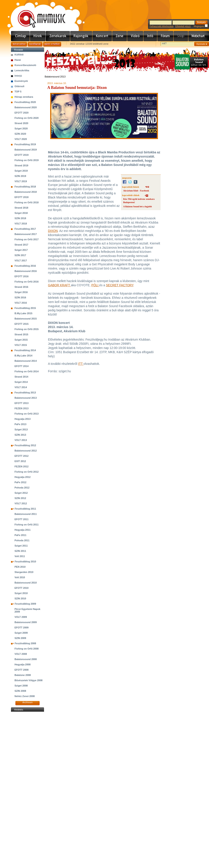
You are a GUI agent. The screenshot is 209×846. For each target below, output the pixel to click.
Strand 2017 (21, 244)
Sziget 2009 (21, 632)
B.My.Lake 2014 (23, 355)
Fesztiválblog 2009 (25, 603)
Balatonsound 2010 (26, 582)
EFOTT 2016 (22, 276)
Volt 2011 (20, 556)
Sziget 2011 (21, 545)
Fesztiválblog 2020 (25, 102)
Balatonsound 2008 (26, 659)
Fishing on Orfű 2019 (26, 160)
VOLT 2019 (21, 181)
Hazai (18, 60)
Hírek (38, 36)
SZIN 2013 (20, 434)
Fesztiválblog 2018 (25, 186)
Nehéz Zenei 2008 (25, 696)
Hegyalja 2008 (23, 664)
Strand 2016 (21, 287)
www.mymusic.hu (38, 14)
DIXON (53, 231)
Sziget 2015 (21, 339)
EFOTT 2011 (22, 519)
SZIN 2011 (20, 551)
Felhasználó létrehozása (161, 26)
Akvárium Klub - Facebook (136, 190)
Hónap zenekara (24, 96)
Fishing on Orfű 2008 (26, 648)
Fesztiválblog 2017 (25, 229)
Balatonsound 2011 (26, 514)
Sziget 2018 (21, 213)
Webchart (198, 36)
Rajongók (81, 36)
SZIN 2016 (20, 297)
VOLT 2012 (21, 503)
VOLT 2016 (21, 302)
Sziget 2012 (21, 493)
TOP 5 (18, 91)
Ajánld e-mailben (52, 44)
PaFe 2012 (20, 482)
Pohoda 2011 (22, 540)
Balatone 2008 (23, 675)
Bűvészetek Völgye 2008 (28, 680)
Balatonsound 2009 (26, 622)
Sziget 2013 (21, 429)
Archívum (27, 702)
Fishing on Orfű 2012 (26, 471)
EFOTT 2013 (22, 403)
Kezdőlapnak (35, 44)
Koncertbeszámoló (25, 65)
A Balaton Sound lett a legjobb (137, 206)
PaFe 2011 (20, 535)
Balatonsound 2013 (26, 397)
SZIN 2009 (20, 638)
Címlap (20, 36)
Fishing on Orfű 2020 (26, 118)
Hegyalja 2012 (23, 477)
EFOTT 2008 (22, 669)
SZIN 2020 (20, 133)
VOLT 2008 (21, 654)
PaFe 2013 (20, 424)
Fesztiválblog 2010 (25, 561)
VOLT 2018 (21, 223)
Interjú (18, 75)
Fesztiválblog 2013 (25, 392)
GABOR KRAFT (59, 285)
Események (21, 81)
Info (150, 36)
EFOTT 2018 (22, 197)
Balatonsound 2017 (26, 234)
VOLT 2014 (21, 387)
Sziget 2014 (21, 382)
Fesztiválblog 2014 (25, 350)
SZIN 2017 (20, 255)
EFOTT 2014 (22, 366)
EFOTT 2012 (22, 456)
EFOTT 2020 (22, 112)
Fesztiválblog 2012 (25, 445)
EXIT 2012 (20, 461)
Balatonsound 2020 (26, 107)
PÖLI (95, 285)
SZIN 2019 (20, 176)
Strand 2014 (21, 376)
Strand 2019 (21, 165)
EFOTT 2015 (22, 324)
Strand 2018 (21, 207)
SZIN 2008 (20, 691)
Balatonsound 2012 (26, 450)
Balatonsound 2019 (26, 149)
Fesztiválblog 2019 (25, 144)
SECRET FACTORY (119, 285)
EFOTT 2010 (22, 588)
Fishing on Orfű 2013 (26, 413)
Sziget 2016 (21, 292)
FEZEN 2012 (22, 466)
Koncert (102, 36)
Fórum (165, 36)
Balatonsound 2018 (26, 192)
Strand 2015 (21, 334)
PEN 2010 (20, 566)
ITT (81, 363)
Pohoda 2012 (22, 487)
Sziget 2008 (21, 685)
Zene (119, 36)
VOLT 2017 (21, 260)
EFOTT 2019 (22, 155)
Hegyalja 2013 (23, 419)
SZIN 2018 (20, 218)
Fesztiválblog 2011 (25, 508)
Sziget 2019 (21, 170)
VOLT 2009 (21, 617)
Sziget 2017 (21, 250)
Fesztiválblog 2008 (25, 643)
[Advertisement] (27, 779)
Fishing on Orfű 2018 (26, 202)
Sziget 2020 (21, 128)
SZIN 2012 (20, 498)
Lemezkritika (22, 70)
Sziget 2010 (21, 593)
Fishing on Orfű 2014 (26, 371)
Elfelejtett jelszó (183, 26)
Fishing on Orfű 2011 (26, 524)
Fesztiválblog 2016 (25, 265)
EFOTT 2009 (22, 627)
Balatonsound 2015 (26, 318)
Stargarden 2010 (24, 572)
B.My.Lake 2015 (23, 313)
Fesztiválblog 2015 (25, 308)
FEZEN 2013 (22, 408)
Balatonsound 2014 (26, 361)
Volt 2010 (20, 577)
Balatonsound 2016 (26, 271)
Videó (135, 36)
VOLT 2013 (21, 440)
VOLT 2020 (21, 139)
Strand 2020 (21, 123)
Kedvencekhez (19, 44)
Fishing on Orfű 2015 (26, 329)
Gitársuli (19, 86)
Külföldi (19, 54)
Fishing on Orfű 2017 (26, 239)
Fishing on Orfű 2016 (26, 281)
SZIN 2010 (20, 598)
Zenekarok (58, 36)
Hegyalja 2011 (23, 530)
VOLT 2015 (21, 345)
